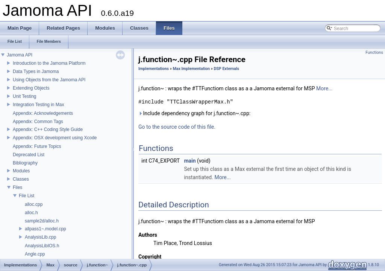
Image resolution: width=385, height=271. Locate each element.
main (190, 161)
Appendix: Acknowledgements (43, 113)
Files (17, 187)
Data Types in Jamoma (36, 71)
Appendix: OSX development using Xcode (55, 137)
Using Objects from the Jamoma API (49, 79)
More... (324, 88)
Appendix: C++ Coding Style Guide (48, 129)
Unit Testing (24, 96)
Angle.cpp (35, 254)
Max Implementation (191, 68)
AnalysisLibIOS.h (42, 245)
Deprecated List (28, 154)
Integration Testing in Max (38, 104)
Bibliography (25, 163)
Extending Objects (31, 88)
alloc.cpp (33, 204)
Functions (374, 52)
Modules (21, 171)
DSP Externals (226, 68)
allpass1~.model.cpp (45, 228)
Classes (21, 179)
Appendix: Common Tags (38, 121)
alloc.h (31, 212)
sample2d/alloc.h (42, 221)
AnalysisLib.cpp (40, 237)
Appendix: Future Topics (37, 146)
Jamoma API (19, 55)
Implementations (153, 68)
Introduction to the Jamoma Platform (49, 63)
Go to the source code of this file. (176, 127)
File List (26, 195)
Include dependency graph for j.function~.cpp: (194, 113)
